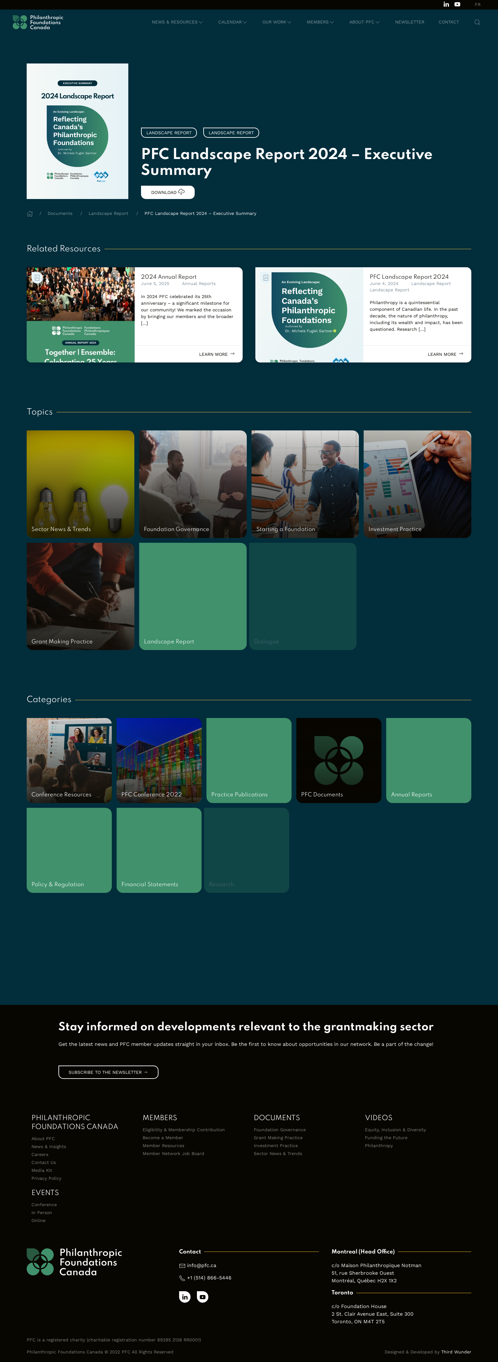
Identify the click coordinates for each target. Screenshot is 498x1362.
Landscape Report (431, 283)
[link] (81, 315)
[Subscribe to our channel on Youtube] (457, 4)
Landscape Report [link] (169, 132)
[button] (178, 22)
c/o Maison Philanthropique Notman (376, 1265)
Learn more (217, 353)
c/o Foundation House (359, 1306)
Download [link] (168, 192)
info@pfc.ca (201, 1265)
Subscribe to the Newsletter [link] (108, 1072)
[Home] (30, 213)
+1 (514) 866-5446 (209, 1278)
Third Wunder (456, 1351)
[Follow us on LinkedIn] (446, 4)
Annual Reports (199, 283)
